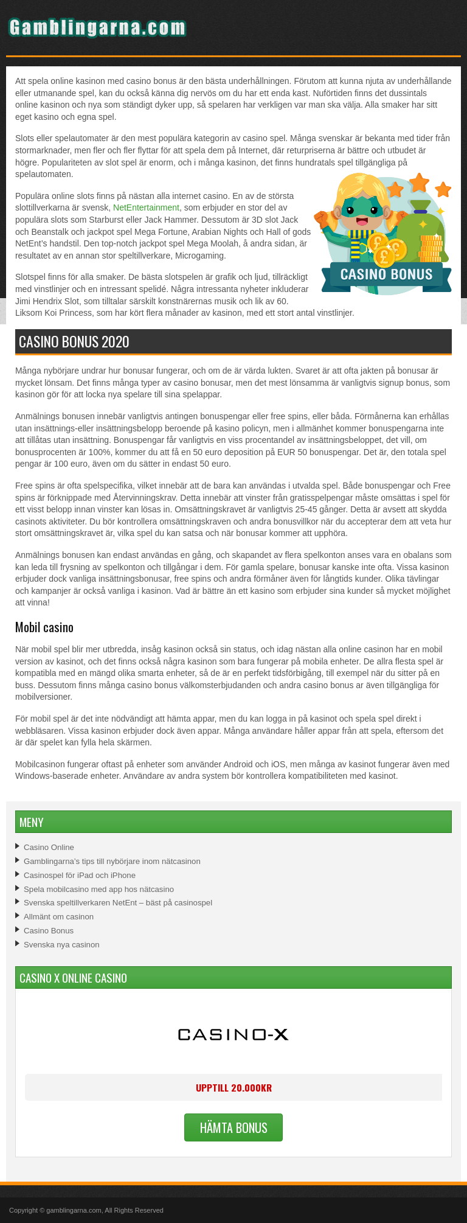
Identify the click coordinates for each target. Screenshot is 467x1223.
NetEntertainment (146, 207)
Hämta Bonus (234, 1127)
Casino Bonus (49, 930)
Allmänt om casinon (59, 916)
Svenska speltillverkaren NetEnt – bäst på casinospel (118, 902)
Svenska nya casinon (62, 944)
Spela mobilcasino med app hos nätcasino (99, 889)
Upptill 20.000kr (234, 1087)
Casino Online (49, 847)
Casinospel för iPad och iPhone (80, 875)
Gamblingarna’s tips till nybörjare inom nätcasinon (112, 861)
